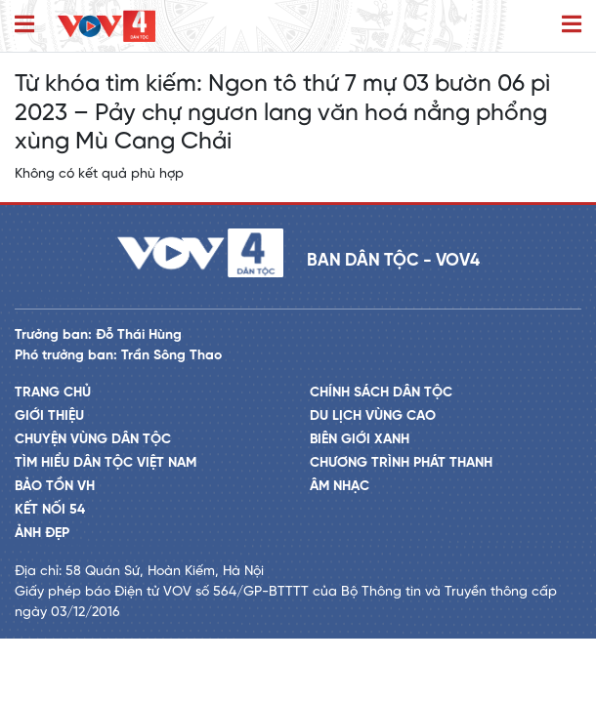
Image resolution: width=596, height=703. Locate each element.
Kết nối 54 (50, 510)
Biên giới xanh (359, 440)
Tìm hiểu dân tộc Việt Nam (105, 463)
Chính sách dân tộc (381, 393)
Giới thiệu (49, 416)
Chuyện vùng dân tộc (93, 440)
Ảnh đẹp (42, 533)
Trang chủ (53, 393)
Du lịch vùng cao (373, 416)
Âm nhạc (339, 486)
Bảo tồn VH (55, 486)
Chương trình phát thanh (401, 463)
